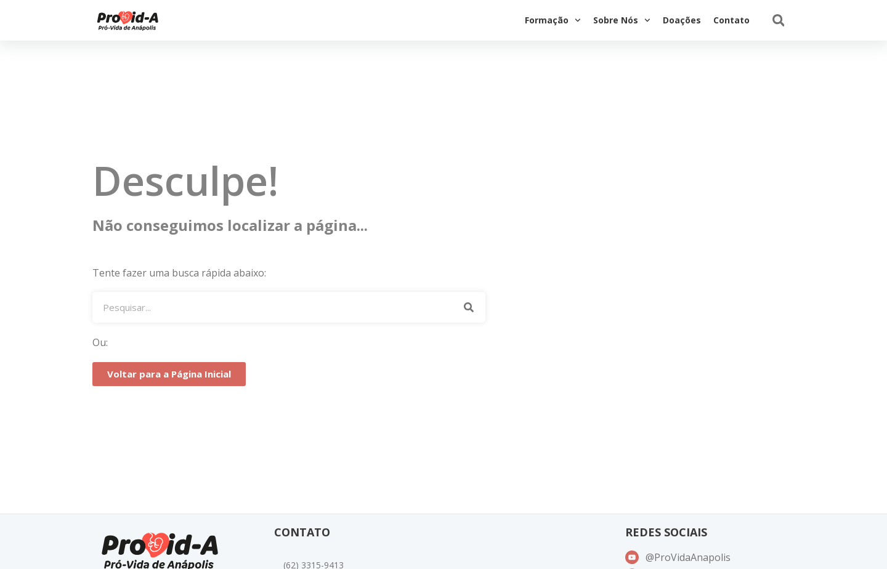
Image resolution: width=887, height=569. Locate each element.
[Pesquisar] (468, 307)
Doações (682, 20)
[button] (778, 20)
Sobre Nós (621, 20)
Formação (553, 20)
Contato (731, 20)
